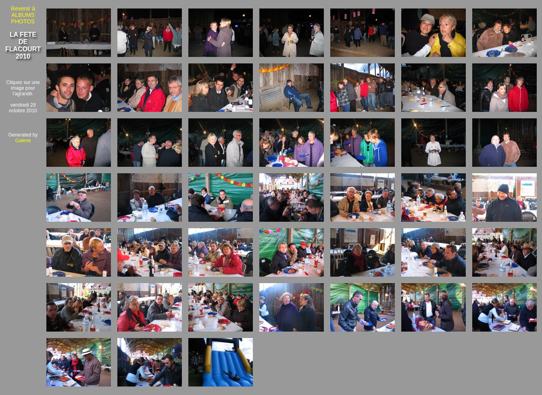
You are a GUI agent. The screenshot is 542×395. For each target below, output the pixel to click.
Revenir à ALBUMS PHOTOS (23, 15)
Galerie (23, 140)
